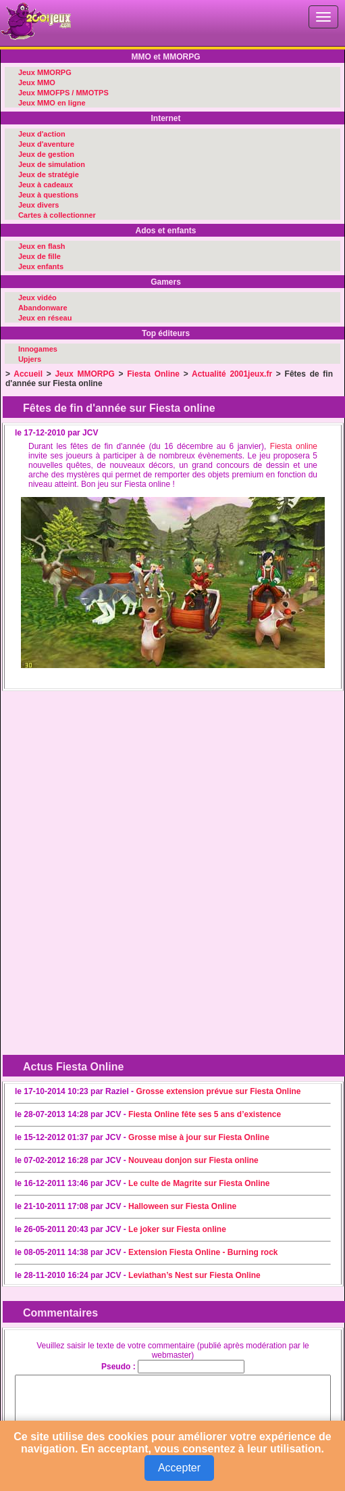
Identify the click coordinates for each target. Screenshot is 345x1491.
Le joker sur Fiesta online (177, 1229)
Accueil (28, 374)
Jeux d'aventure (46, 144)
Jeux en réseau (45, 318)
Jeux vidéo (37, 297)
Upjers (29, 359)
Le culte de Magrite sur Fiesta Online (198, 1183)
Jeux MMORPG (45, 72)
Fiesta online (293, 446)
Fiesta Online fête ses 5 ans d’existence (204, 1114)
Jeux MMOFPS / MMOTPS (63, 93)
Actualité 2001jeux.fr (232, 374)
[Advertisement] (113, 780)
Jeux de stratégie (48, 174)
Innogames (37, 349)
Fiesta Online (153, 374)
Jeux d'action (41, 134)
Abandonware (43, 308)
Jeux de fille (39, 256)
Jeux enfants (40, 266)
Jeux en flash (41, 246)
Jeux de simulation (51, 164)
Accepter (179, 1467)
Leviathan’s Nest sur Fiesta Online (194, 1275)
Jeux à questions (48, 195)
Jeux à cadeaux (45, 185)
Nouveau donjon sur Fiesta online (193, 1160)
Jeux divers (38, 205)
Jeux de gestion (46, 154)
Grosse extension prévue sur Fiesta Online (218, 1091)
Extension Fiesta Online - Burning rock (202, 1252)
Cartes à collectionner (57, 215)
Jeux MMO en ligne (52, 103)
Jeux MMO (36, 82)
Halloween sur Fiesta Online (182, 1206)
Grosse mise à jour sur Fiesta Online (198, 1137)
